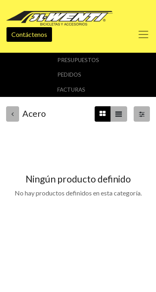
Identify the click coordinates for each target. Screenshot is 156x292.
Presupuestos (78, 60)
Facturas (71, 89)
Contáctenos (29, 34)
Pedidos (69, 74)
